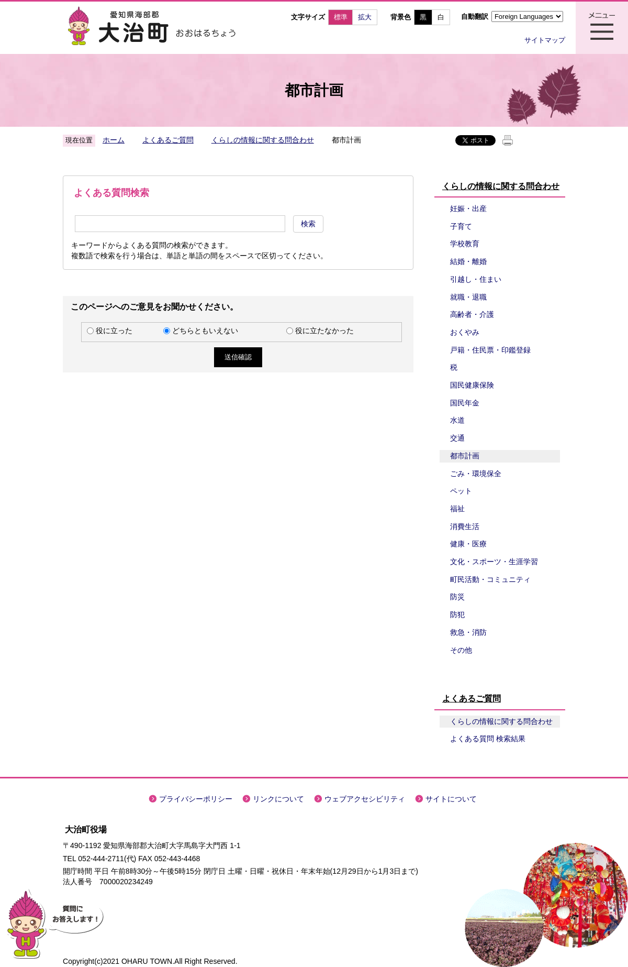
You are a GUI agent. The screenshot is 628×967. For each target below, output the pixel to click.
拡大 (365, 17)
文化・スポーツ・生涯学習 (494, 561)
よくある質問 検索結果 (487, 738)
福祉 (457, 508)
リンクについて (278, 799)
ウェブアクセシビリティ (364, 799)
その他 (461, 650)
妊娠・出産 (468, 208)
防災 (457, 596)
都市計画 (464, 456)
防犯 (457, 614)
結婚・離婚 (468, 261)
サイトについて (451, 799)
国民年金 (464, 403)
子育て (461, 226)
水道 (457, 420)
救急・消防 (468, 632)
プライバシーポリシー (195, 799)
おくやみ (464, 332)
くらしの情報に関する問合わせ (262, 140)
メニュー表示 (602, 28)
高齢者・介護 (472, 314)
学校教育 (464, 243)
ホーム (114, 140)
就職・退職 (468, 297)
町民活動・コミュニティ (490, 579)
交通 (457, 438)
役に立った (114, 330)
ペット (461, 491)
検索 (308, 223)
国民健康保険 (472, 385)
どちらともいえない (205, 330)
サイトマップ (544, 40)
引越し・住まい (475, 279)
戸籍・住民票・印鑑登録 (490, 350)
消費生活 (464, 526)
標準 (340, 17)
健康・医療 (468, 544)
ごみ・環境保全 (475, 473)
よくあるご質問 (168, 140)
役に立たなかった (324, 330)
